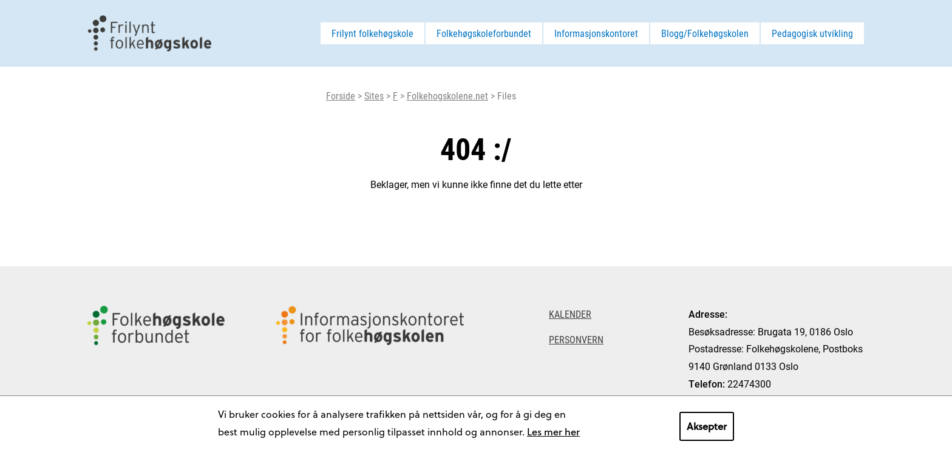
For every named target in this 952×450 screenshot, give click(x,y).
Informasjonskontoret (596, 33)
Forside (340, 95)
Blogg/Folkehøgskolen (705, 33)
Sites (374, 95)
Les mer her (553, 431)
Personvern (576, 339)
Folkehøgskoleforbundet (484, 33)
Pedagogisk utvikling (812, 33)
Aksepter (707, 426)
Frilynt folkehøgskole (372, 33)
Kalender (570, 313)
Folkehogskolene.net (447, 95)
